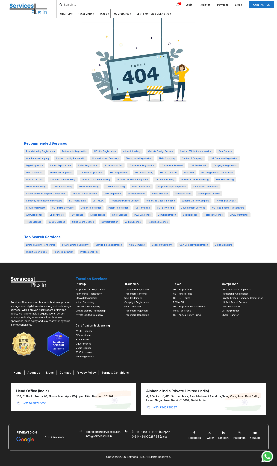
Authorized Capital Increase (160, 200)
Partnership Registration (74, 151)
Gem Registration (167, 214)
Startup (65, 14)
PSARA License (142, 214)
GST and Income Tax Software (228, 207)
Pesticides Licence (158, 222)
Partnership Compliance (205, 186)
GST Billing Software (63, 207)
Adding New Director (209, 193)
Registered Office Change (125, 200)
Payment (222, 4)
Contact (65, 372)
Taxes (103, 14)
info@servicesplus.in (99, 436)
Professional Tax (113, 165)
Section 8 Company (192, 158)
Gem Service (225, 151)
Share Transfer (160, 193)
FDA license (77, 214)
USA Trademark (198, 165)
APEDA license (133, 222)
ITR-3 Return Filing (164, 179)
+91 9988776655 (31, 403)
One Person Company (37, 158)
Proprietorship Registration (40, 151)
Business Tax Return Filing (96, 179)
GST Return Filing (144, 172)
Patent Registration (118, 207)
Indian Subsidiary (132, 151)
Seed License (190, 214)
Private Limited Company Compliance (46, 193)
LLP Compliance (112, 193)
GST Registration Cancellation (217, 172)
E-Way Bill (189, 172)
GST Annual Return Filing (62, 179)
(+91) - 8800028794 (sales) (150, 436)
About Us (33, 372)
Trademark (85, 14)
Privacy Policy (86, 372)
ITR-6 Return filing (115, 186)
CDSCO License (56, 222)
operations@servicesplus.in (103, 432)
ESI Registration (77, 200)
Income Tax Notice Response (132, 179)
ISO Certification (109, 222)
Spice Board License (83, 222)
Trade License (33, 222)
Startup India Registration (139, 158)
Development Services (193, 207)
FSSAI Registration (88, 165)
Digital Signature (34, 165)
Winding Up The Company (195, 200)
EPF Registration (136, 193)
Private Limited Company (105, 158)
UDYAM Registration (105, 151)
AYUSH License (34, 214)
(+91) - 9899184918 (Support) (151, 432)
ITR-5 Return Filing (36, 186)
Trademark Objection (61, 172)
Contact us (261, 4)
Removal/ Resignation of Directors (44, 200)
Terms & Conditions (115, 372)
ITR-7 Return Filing (89, 186)
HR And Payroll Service (85, 193)
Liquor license (97, 214)
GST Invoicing (142, 207)
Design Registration (91, 207)
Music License (119, 214)
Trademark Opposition (91, 172)
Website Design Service (160, 151)
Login (189, 4)
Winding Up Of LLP (226, 200)
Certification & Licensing (153, 14)
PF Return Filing (183, 193)
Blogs (238, 4)
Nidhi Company (167, 158)
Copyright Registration (225, 165)
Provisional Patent (35, 207)
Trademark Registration (141, 165)
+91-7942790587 (161, 407)
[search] (93, 4)
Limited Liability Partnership (70, 158)
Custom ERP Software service (195, 151)
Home (17, 372)
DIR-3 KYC (98, 200)
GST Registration (119, 172)
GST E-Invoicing (165, 207)
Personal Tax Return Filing (195, 179)
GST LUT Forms (168, 172)
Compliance (121, 14)
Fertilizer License (214, 214)
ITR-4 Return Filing (62, 186)
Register (205, 4)
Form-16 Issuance (141, 186)
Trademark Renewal (172, 165)
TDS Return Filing (225, 179)
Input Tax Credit (34, 179)
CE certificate (57, 214)
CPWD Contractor (239, 214)
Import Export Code (60, 165)
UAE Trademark (34, 172)
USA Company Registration (224, 158)
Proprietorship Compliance (172, 186)
